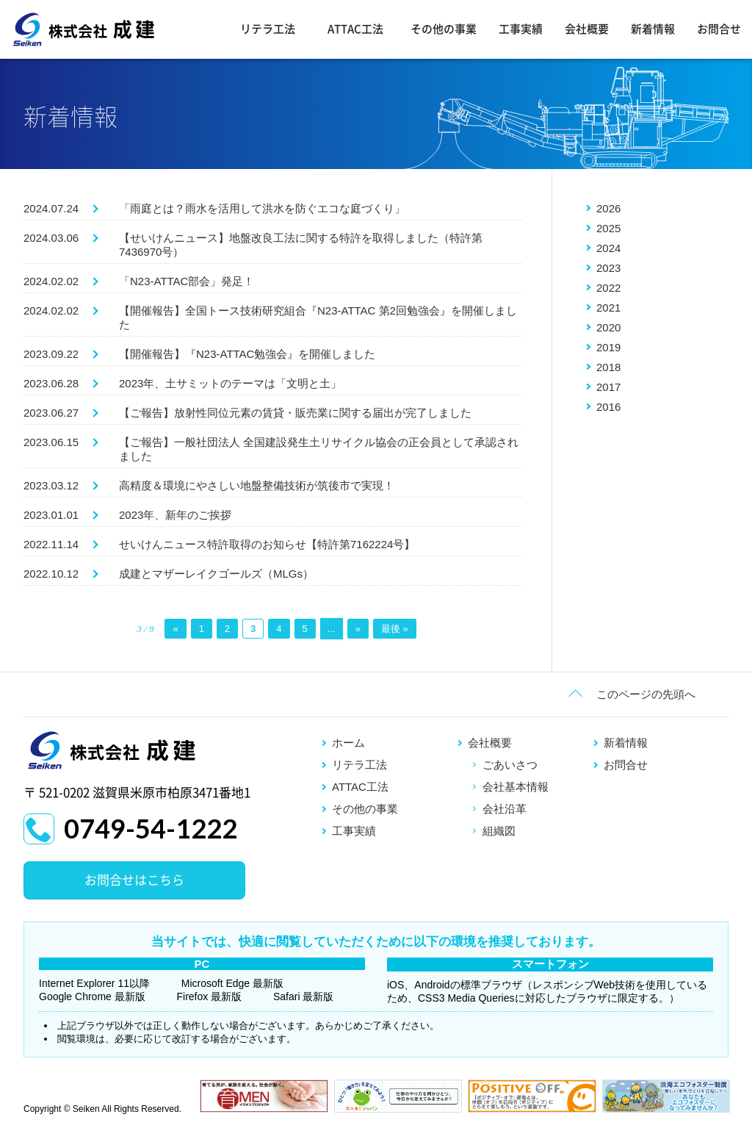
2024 (608, 248)
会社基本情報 (515, 786)
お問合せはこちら (134, 880)
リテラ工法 (267, 29)
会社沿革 (504, 808)
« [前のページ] (175, 628)
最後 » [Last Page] (394, 628)
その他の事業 (444, 29)
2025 (608, 228)
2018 (608, 367)
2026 (608, 208)
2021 (608, 307)
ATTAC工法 (355, 29)
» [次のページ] (358, 628)
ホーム (348, 742)
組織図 (499, 831)
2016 (608, 407)
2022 (608, 287)
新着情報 (653, 29)
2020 (608, 327)
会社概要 (587, 29)
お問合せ (719, 29)
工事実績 (521, 29)
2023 (608, 268)
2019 (608, 347)
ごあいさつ (510, 764)
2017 (608, 387)
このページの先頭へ (645, 694)
